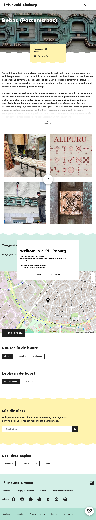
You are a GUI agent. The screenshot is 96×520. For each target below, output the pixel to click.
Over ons (43, 491)
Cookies (54, 514)
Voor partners (69, 514)
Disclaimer (7, 514)
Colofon (20, 514)
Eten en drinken (10, 381)
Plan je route (43, 56)
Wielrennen (37, 356)
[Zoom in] (93, 274)
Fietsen (7, 356)
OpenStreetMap (81, 332)
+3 (48, 179)
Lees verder (48, 122)
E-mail (47, 463)
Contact (6, 491)
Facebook (25, 463)
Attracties (28, 381)
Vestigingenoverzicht (25, 491)
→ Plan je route (13, 333)
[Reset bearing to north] (93, 281)
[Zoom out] (93, 278)
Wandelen (22, 356)
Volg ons (6, 499)
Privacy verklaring (37, 514)
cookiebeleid (40, 267)
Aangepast (55, 274)
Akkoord (39, 274)
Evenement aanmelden (63, 491)
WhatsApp (8, 463)
